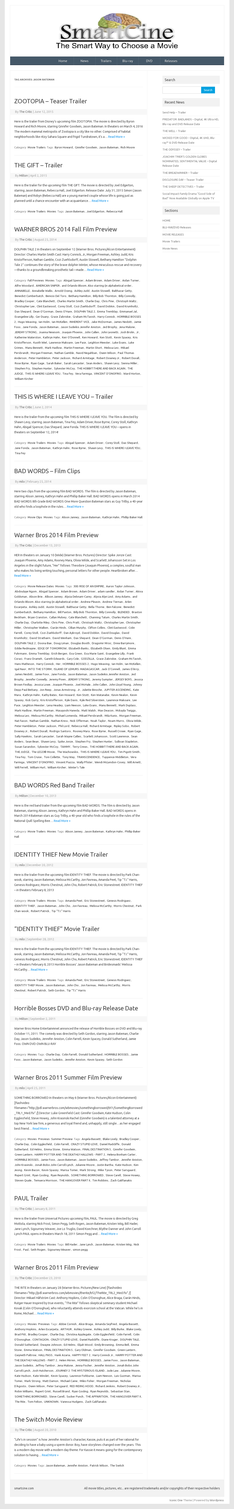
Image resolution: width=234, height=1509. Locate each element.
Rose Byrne (22, 363)
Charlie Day (92, 301)
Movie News (170, 248)
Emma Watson (71, 1149)
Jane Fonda (30, 326)
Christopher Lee (25, 306)
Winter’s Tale (76, 767)
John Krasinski (24, 1164)
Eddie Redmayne (25, 648)
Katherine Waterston (28, 337)
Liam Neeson (73, 705)
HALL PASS (45, 1355)
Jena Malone (127, 326)
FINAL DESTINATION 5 (97, 1149)
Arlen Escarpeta (48, 1329)
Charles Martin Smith (70, 301)
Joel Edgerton (95, 211)
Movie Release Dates (41, 586)
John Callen (92, 332)
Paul (26, 1249)
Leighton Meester (99, 342)
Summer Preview (62, 1138)
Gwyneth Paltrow (25, 1355)
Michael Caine (69, 1380)
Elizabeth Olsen (100, 648)
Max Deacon (105, 710)
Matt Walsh (88, 710)
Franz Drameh (33, 658)
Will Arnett (134, 762)
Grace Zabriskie (61, 316)
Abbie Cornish (67, 1323)
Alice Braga (86, 1323)
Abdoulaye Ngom (26, 591)
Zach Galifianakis (121, 1180)
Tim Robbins (100, 1180)
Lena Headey (55, 705)
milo (22, 481)
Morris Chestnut (124, 905)
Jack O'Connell (111, 668)
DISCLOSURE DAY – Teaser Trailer (183, 179)
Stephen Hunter (42, 368)
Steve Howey (131, 1175)
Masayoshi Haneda (67, 710)
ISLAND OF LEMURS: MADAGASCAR (76, 668)
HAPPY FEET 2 (81, 1355)
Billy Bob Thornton (104, 295)
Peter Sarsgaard (125, 1169)
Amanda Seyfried (106, 1323)
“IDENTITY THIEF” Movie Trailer (57, 928)
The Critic (25, 111)
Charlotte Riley (40, 622)
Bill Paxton (64, 612)
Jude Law (112, 1370)
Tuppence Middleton (115, 756)
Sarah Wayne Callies (68, 736)
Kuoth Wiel (40, 342)
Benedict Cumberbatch (29, 295)
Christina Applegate (78, 1334)
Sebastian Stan (120, 1391)
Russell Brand (61, 1391)
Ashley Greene (83, 1329)
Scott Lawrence (119, 736)
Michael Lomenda (66, 715)
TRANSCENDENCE (88, 756)
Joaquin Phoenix (72, 332)
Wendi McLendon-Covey (110, 762)
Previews (44, 1138)
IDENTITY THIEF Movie (29, 985)
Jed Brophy (110, 326)
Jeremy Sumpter (102, 679)
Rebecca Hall (115, 211)
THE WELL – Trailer (174, 130)
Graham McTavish (84, 316)
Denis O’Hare (64, 311)
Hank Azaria (62, 1355)
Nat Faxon (21, 720)
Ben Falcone (114, 606)
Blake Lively (110, 1138)
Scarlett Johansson (95, 736)
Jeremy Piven (57, 679)
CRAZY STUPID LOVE (84, 1144)
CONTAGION (40, 1339)
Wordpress (217, 1500)
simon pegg (80, 1249)
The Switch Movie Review (48, 1419)
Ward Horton (131, 373)
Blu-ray (127, 61)
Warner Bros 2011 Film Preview (56, 1267)
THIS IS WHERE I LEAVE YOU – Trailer (63, 396)
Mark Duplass (127, 705)
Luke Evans (119, 342)
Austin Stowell (101, 290)
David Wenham (62, 637)
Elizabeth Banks (79, 648)
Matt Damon (50, 1380)
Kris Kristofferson (51, 700)
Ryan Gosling (40, 1175)
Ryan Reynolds (60, 1175)
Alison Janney (70, 517)
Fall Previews (36, 280)
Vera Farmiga (83, 373)
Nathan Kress (59, 720)
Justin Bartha (105, 1164)
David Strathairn (40, 637)
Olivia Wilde (133, 720)
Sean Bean (32, 741)
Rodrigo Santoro (60, 731)
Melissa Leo (111, 347)
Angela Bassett (91, 1138)
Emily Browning (104, 1344)
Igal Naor (20, 668)
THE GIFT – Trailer (38, 165)
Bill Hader (71, 1244)
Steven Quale (23, 1180)
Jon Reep (45, 689)
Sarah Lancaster (74, 363)
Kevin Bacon (32, 1169)
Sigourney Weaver (59, 1249)
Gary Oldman (83, 1349)
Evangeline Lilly (24, 316)
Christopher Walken (35, 627)
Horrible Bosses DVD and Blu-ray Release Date (76, 1008)
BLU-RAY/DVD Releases (176, 227)
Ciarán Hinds (58, 627)
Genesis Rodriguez (119, 900)
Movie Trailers (37, 147)
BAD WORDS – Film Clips (47, 471)
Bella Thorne (96, 606)
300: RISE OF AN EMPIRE (88, 586)
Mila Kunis (111, 715)
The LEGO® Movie (43, 751)
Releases (171, 61)
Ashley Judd (81, 290)
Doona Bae (45, 643)
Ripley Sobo (121, 725)
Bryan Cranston (37, 617)
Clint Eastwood (46, 306)
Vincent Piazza (65, 762)
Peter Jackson (61, 358)
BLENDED (124, 612)
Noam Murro (116, 720)
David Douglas (110, 632)
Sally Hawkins (23, 736)
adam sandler (106, 591)
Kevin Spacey (122, 337)
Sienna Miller (129, 363)
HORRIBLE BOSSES (117, 1054)
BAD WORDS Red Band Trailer (54, 785)
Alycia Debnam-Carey (78, 596)
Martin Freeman (74, 347)
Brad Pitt (20, 1334)
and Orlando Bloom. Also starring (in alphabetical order (96, 285)
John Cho (64, 905)
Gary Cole (73, 658)
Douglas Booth (80, 643)
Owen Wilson (107, 352)
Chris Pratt (72, 622)
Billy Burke (117, 1329)
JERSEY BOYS (123, 679)
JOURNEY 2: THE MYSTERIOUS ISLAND (80, 1370)
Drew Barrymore (123, 643)
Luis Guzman (122, 1375)
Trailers (106, 61)
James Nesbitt (123, 321)
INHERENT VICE (79, 321)
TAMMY (65, 746)
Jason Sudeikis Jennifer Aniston (80, 326)
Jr (137, 332)
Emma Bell (122, 1344)
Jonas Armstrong (64, 689)
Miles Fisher (87, 1380)
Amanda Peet (73, 900)
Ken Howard (90, 337)
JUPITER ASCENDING (117, 689)
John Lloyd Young (120, 684)
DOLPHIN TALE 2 (84, 311)
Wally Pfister (84, 762)
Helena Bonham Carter (121, 1154)
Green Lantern (23, 1154)
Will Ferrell (21, 767)
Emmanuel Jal (128, 311)
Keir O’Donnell (71, 337)
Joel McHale (83, 684)
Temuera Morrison (45, 1180)
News (84, 61)
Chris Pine (108, 301)
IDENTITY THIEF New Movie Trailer (61, 854)
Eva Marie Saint (94, 653)
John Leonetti (109, 332)
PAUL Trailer (31, 1198)
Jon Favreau (80, 905)
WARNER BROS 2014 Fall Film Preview (65, 229)
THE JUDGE (22, 751)
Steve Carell (113, 1175)
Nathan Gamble (64, 352)
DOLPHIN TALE (129, 1339)
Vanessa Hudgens (71, 1401)
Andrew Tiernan (112, 601)
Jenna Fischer (83, 1365)
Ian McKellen (59, 321)
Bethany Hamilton (79, 295)
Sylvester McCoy (64, 368)
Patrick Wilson (99, 1465)
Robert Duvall (130, 358)
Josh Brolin (127, 332)
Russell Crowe (117, 731)
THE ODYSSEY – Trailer (176, 149)
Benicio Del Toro (56, 295)
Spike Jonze (65, 741)
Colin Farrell (69, 1054)
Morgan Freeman (41, 352)
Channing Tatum (99, 617)
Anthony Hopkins (25, 1329)
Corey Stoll (65, 306)
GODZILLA (87, 658)
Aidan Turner (130, 280)
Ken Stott (106, 337)
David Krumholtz (127, 306)
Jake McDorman (101, 321)
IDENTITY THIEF (25, 905)
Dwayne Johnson (51, 1344)
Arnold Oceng (63, 290)
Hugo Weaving (27, 321)
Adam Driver (112, 280)
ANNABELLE (22, 290)
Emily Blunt (119, 648)
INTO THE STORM (40, 668)
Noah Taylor (98, 720)
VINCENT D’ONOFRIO (107, 373)
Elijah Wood (85, 1344)
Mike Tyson (105, 1169)
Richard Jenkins (105, 1386)
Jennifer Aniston (75, 1059)
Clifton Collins (96, 627)
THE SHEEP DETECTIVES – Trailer (183, 186)
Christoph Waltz (126, 301)
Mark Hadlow (53, 347)
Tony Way (68, 756)
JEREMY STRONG (26, 332)
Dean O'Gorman (43, 311)
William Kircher (24, 378)
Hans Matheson (24, 663)
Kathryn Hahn (51, 337)
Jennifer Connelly (36, 679)
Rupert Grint (22, 1175)
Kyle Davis (71, 700)
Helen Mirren (67, 1360)
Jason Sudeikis (53, 1059)
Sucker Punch (75, 1396)
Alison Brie (36, 596)
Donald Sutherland (90, 1054)
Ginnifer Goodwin (86, 147)
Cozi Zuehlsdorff (84, 306)
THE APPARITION (97, 1396)
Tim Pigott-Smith (129, 751)
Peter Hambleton (39, 358)
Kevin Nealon (119, 694)
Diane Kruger (110, 1339)
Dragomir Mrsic (101, 643)
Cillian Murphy (77, 627)
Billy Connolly (127, 295)
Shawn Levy (111, 363)
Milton (23, 175)
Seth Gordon (56, 990)
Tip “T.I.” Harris (61, 910)
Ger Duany (42, 316)
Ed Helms (36, 1149)
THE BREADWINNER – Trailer (180, 172)
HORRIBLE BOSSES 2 (76, 663)
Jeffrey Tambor (109, 1159)
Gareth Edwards (54, 658)
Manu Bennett (34, 347)
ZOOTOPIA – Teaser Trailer (50, 101)
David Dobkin (106, 306)
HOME (166, 220)
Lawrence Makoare (61, 342)
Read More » (116, 136)
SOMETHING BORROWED (87, 1175)
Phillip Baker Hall (131, 517)
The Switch (117, 1465)
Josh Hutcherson (42, 1370)
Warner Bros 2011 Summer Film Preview (68, 1077)
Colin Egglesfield (41, 1144)
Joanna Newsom (49, 332)
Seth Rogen (38, 1249)
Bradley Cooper (24, 301)
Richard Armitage (83, 358)
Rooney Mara (81, 731)
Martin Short (94, 347)
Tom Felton (34, 1401)
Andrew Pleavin (90, 601)
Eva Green (75, 653)
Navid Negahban (86, 352)
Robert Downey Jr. (108, 358)
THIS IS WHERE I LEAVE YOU (42, 373)
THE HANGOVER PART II (74, 1180)
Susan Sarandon (25, 746)
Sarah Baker (54, 363)
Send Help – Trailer (174, 112)
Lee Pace (80, 342)
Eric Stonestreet (94, 900)
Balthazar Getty (122, 290)
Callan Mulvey (57, 617)
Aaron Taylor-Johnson (120, 586)
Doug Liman (61, 643)
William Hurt (37, 767)
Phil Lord (63, 725)
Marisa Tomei (69, 1169)
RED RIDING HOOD (81, 1386)
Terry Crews (80, 746)
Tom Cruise (34, 756)
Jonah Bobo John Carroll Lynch (54, 1164)
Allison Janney (53, 596)
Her (58, 663)
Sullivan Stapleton (126, 741)
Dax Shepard (23, 311)
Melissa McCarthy (42, 715)
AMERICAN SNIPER (48, 285)
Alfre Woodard (24, 285)
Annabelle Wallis (42, 290)
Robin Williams (24, 1391)
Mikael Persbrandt (90, 715)
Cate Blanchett (46, 301)
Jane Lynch (86, 1244)
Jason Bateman (108, 147)
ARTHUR (66, 1329)
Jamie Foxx (42, 674)
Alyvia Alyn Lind (103, 596)
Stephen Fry (22, 368)
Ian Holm (44, 321)
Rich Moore (128, 147)
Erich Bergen (59, 653)
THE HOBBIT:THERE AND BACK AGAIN (101, 368)
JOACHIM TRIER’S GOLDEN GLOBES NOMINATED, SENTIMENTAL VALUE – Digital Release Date (189, 161)
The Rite (20, 1401)
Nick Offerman (79, 720)
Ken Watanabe (100, 694)
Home (63, 61)
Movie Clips (35, 517)
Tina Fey (67, 373)
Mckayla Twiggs (126, 710)
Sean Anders (94, 363)
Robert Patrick (40, 910)
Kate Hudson (123, 1164)
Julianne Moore (85, 1164)
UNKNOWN (51, 1401)
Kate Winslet (41, 1375)
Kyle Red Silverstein (92, 700)
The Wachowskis (67, 751)
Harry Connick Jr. (102, 1355)
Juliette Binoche (92, 689)
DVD (149, 61)
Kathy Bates (49, 694)
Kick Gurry (31, 700)
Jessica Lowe (42, 684)
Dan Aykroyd (72, 632)
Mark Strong (88, 1169)
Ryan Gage (37, 363)
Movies (51, 211)
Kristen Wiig (124, 1244)
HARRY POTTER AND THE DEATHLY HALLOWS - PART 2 (70, 1154)
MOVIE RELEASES (173, 234)
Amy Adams (122, 596)
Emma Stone (52, 1149)
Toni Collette (52, 756)
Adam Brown (94, 280)
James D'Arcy (130, 668)
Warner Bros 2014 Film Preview (56, 535)
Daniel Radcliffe (109, 1144)
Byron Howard (64, 147)
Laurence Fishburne (82, 1375)
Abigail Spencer (73, 280)
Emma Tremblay (107, 311)
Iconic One (176, 1500)
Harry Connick (106, 316)
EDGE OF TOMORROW (52, 648)
